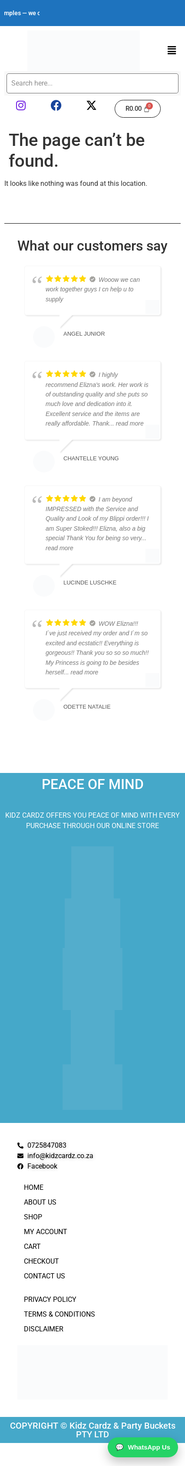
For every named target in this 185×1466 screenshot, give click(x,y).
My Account (45, 1232)
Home (33, 1187)
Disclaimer (43, 1329)
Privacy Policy (50, 1299)
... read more (126, 423)
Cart (32, 1246)
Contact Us (44, 1276)
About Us (40, 1202)
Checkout (41, 1261)
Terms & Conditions (59, 1314)
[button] (172, 51)
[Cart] (138, 109)
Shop (33, 1217)
